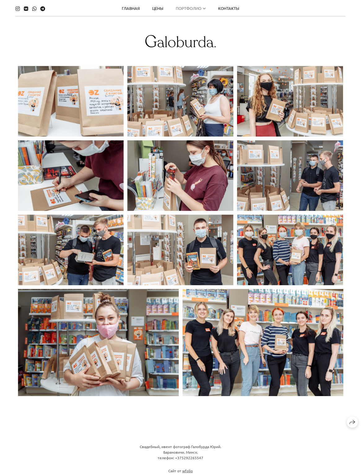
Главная (131, 8)
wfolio (187, 473)
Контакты (228, 8)
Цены (157, 8)
